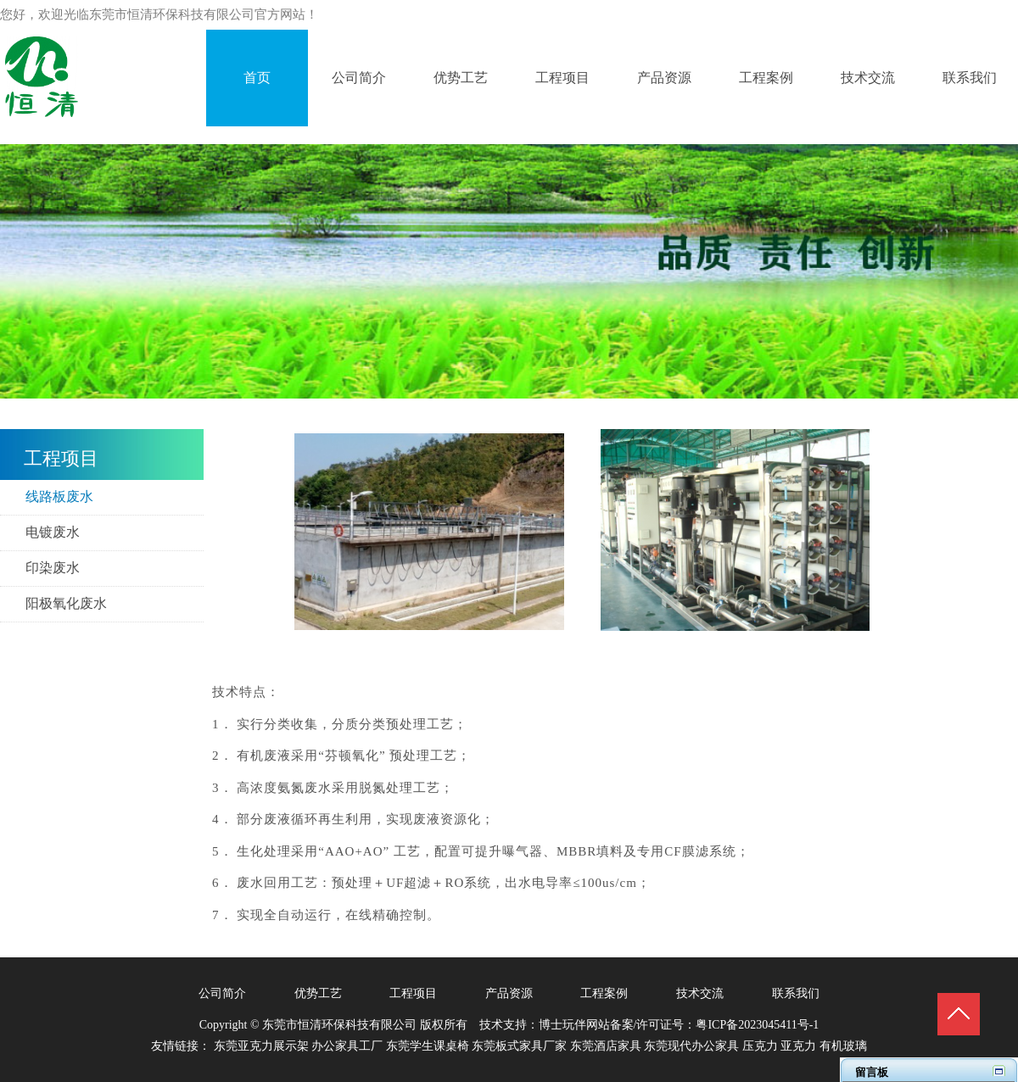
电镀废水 (52, 532)
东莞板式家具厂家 (519, 1046)
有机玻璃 (843, 1046)
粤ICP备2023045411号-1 (757, 1024)
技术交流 (700, 993)
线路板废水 (59, 496)
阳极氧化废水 (66, 603)
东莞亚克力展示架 (261, 1046)
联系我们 (795, 993)
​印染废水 (52, 568)
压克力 (760, 1046)
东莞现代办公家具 (691, 1046)
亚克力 (798, 1046)
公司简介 (222, 993)
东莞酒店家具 (605, 1046)
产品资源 (509, 993)
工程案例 (604, 993)
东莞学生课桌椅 (427, 1046)
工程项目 (413, 993)
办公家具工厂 (347, 1046)
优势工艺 (318, 993)
